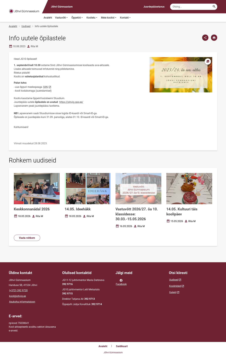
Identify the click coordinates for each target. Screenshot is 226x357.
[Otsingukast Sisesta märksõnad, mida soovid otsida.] (193, 7)
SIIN (47, 86)
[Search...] (214, 6)
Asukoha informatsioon (22, 301)
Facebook (121, 282)
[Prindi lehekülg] (214, 38)
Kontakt (125, 17)
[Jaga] (205, 38)
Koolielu (92, 17)
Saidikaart (122, 346)
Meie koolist (109, 17)
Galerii (172, 292)
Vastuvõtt (61, 17)
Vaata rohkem (27, 237)
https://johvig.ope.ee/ (71, 102)
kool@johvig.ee (17, 296)
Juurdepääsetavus (153, 6)
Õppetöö (77, 17)
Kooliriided (175, 286)
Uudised (26, 26)
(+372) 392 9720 (18, 290)
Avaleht (48, 17)
